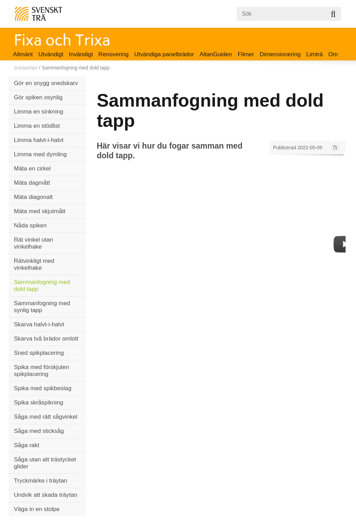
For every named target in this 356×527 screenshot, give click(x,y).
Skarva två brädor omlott (46, 338)
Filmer (246, 54)
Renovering (113, 54)
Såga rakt (26, 445)
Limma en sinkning (38, 111)
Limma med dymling (40, 154)
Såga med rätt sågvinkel (45, 416)
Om (333, 54)
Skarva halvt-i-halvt (39, 324)
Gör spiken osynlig (38, 97)
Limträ (314, 54)
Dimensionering (280, 54)
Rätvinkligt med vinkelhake (34, 264)
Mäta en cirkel (32, 168)
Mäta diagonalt (33, 197)
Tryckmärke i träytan (40, 480)
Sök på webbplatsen (333, 14)
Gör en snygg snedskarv (46, 83)
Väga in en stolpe (36, 509)
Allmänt (23, 54)
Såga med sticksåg (39, 431)
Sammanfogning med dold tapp (42, 285)
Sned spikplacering (39, 353)
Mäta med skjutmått (39, 211)
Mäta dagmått (32, 182)
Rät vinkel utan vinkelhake (33, 243)
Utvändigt (50, 54)
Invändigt (81, 54)
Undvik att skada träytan (45, 495)
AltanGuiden (216, 54)
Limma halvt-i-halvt (39, 140)
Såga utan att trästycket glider (45, 463)
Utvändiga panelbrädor (164, 54)
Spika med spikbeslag (42, 388)
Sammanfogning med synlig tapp (42, 306)
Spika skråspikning (38, 402)
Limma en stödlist (37, 126)
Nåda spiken (30, 225)
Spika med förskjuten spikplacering (41, 370)
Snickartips (26, 67)
